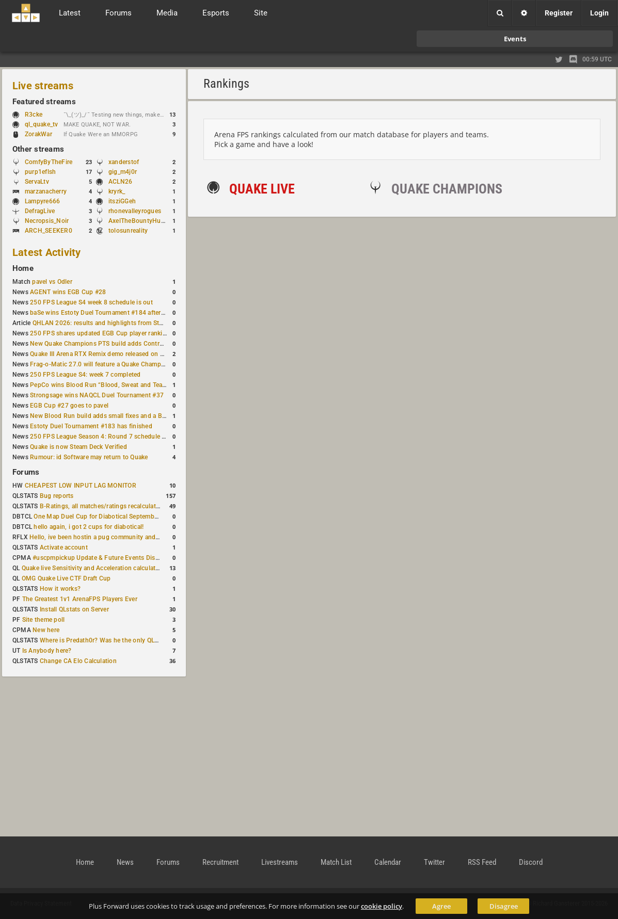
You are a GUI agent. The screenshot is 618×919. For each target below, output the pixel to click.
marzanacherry (46, 191)
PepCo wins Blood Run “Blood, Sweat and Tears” (100, 385)
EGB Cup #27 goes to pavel (69, 405)
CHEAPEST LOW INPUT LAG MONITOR (80, 485)
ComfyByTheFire (48, 162)
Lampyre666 (42, 201)
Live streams (42, 85)
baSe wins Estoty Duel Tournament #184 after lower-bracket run (121, 312)
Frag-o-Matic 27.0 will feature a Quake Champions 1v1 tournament (125, 364)
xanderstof (123, 162)
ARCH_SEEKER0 (48, 230)
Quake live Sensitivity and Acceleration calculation (93, 568)
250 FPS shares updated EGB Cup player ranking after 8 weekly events (130, 333)
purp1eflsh (40, 171)
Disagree (503, 906)
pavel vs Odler (52, 281)
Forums (25, 472)
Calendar (387, 862)
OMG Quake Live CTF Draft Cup (66, 578)
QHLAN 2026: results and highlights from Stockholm (108, 323)
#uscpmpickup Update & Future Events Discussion (105, 557)
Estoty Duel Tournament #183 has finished (91, 426)
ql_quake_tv (41, 124)
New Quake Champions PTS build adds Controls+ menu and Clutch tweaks (137, 343)
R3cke (33, 114)
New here (46, 630)
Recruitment (220, 862)
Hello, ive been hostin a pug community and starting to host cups (123, 537)
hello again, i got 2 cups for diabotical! (89, 526)
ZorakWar (38, 134)
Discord (531, 862)
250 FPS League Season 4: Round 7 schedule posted (106, 436)
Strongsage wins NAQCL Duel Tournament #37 (97, 395)
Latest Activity (46, 252)
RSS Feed (482, 862)
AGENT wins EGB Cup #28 (68, 292)
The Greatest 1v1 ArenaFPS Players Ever (79, 599)
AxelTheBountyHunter (140, 220)
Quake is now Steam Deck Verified (78, 446)
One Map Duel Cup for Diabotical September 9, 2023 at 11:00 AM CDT (134, 516)
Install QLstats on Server (74, 609)
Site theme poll (43, 619)
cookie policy (381, 906)
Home (23, 268)
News (125, 862)
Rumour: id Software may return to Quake (89, 457)
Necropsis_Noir (47, 220)
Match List (336, 862)
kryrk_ (116, 191)
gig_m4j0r (122, 171)
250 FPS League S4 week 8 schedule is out (91, 302)
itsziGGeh (122, 201)
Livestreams (279, 862)
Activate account (64, 547)
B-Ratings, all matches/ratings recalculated (101, 506)
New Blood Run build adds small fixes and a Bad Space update (119, 416)
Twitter (434, 862)
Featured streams (44, 101)
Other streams (38, 149)
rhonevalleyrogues (134, 211)
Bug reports (57, 495)
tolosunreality (128, 230)
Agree (441, 906)
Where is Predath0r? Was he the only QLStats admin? (116, 640)
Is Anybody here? (47, 650)
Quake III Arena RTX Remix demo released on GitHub (105, 354)
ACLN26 (120, 181)
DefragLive (40, 211)
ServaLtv (37, 181)
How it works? (60, 588)
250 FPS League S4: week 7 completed (85, 374)
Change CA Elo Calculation (78, 661)
